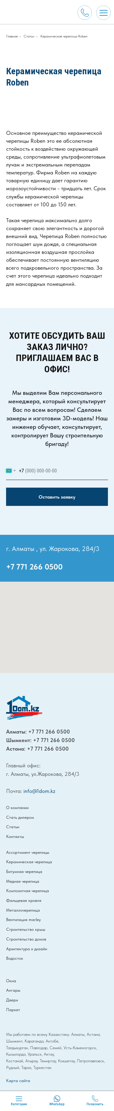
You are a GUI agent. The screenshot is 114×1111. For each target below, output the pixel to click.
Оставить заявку (57, 497)
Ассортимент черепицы (27, 852)
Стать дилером (20, 817)
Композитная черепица (27, 890)
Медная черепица (22, 881)
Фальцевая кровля (23, 900)
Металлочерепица (23, 910)
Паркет (13, 1009)
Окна (11, 980)
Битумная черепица (24, 871)
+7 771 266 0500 (34, 566)
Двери (12, 999)
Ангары (13, 990)
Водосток (14, 958)
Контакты (15, 836)
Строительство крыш (25, 929)
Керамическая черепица (29, 861)
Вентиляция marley (23, 919)
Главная (12, 36)
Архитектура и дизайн (26, 948)
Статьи (29, 36)
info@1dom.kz (39, 791)
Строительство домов (26, 939)
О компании (17, 807)
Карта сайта (18, 1080)
